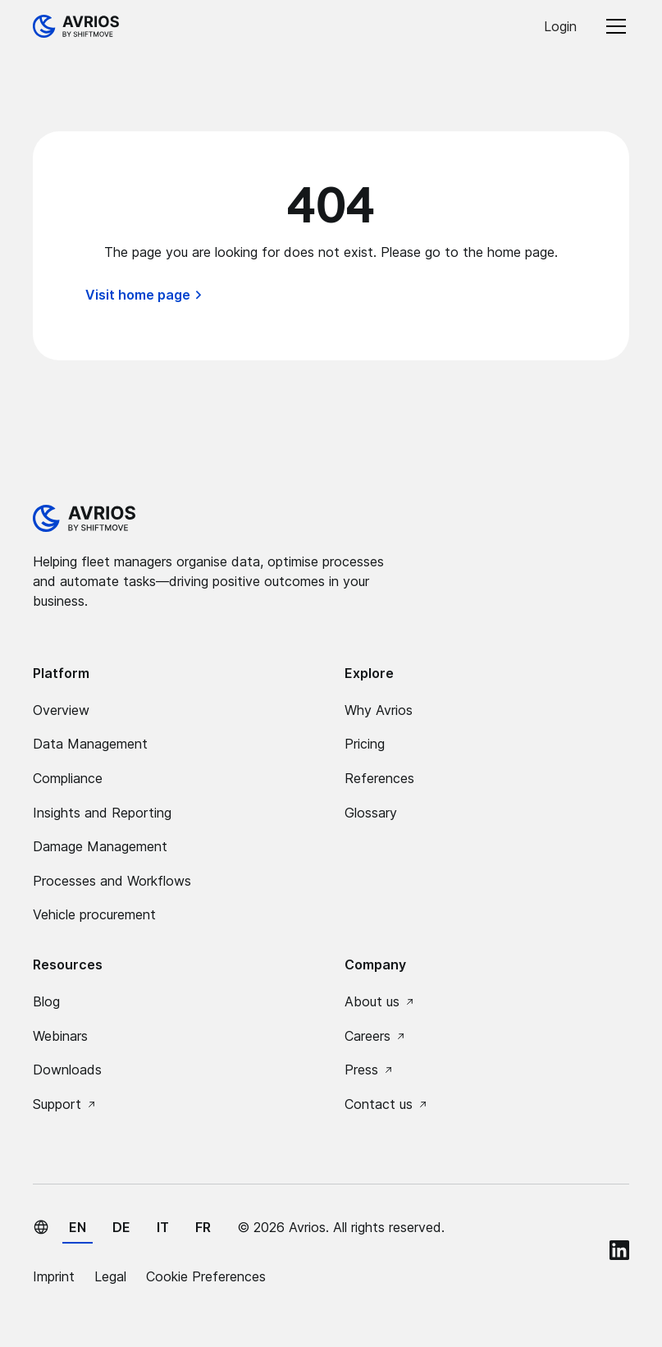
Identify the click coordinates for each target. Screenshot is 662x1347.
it (163, 1227)
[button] (612, 26)
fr (203, 1227)
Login (560, 26)
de (121, 1227)
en (77, 1227)
